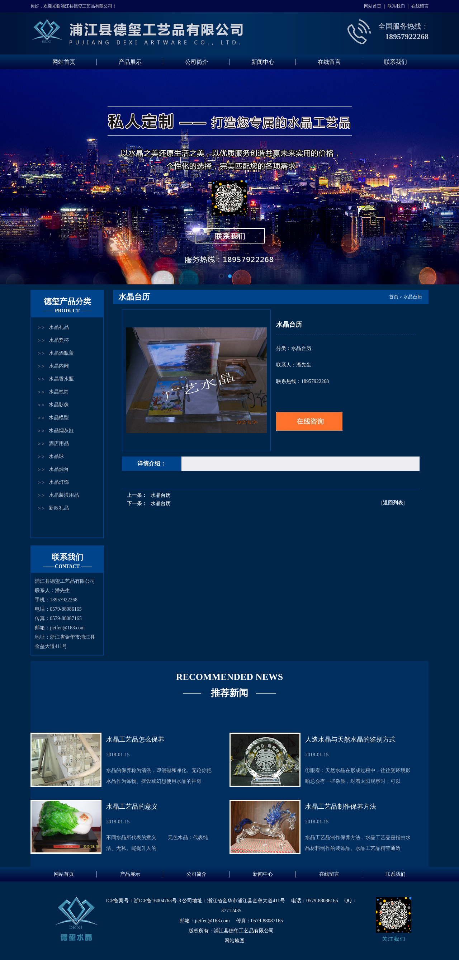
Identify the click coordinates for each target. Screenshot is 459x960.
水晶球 (56, 456)
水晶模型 (59, 417)
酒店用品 (59, 443)
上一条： (149, 495)
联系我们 (396, 6)
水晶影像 (59, 404)
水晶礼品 (59, 327)
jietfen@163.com (67, 627)
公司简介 (196, 62)
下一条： (149, 503)
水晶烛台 (59, 469)
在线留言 (420, 6)
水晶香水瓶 (61, 379)
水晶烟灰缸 (61, 430)
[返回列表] (392, 502)
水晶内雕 (59, 366)
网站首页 (372, 6)
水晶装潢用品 (64, 495)
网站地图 (234, 941)
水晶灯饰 (59, 482)
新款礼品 (59, 508)
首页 (393, 296)
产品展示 (130, 62)
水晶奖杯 (59, 340)
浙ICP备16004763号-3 (157, 900)
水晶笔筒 (59, 391)
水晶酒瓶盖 (61, 353)
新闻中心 (262, 62)
